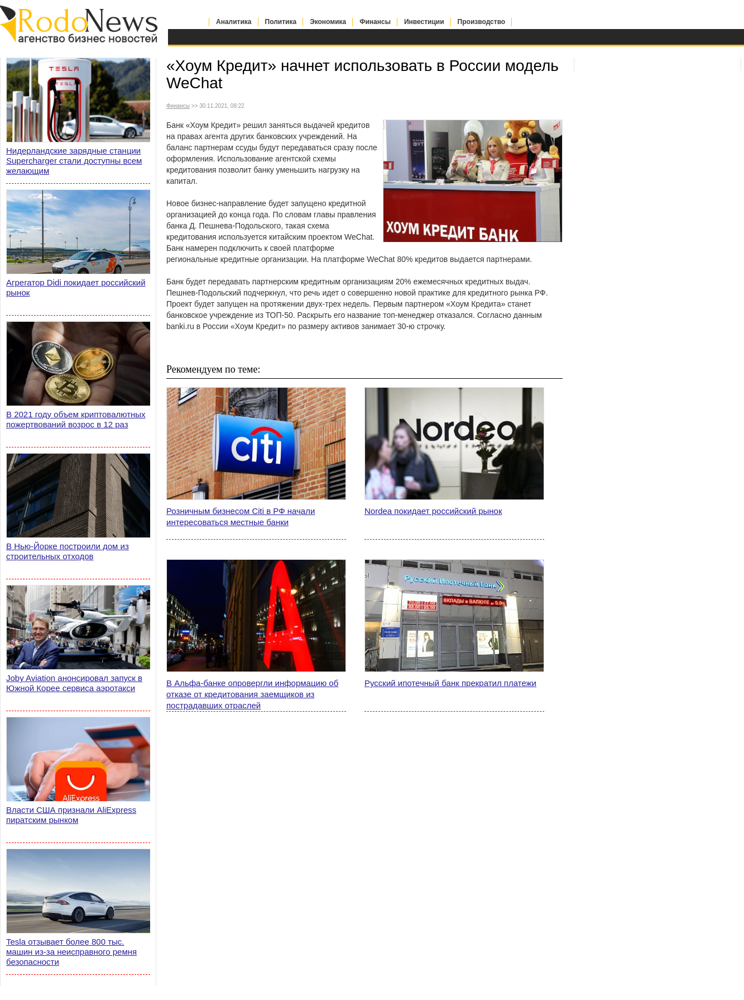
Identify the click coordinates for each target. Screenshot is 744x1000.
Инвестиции (424, 22)
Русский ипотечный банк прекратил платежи (450, 683)
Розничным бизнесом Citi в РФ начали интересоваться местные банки (240, 516)
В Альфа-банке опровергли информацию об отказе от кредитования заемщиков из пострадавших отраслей (252, 694)
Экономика (328, 22)
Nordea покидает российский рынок (433, 511)
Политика (281, 22)
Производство (482, 22)
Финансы (375, 22)
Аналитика (234, 22)
